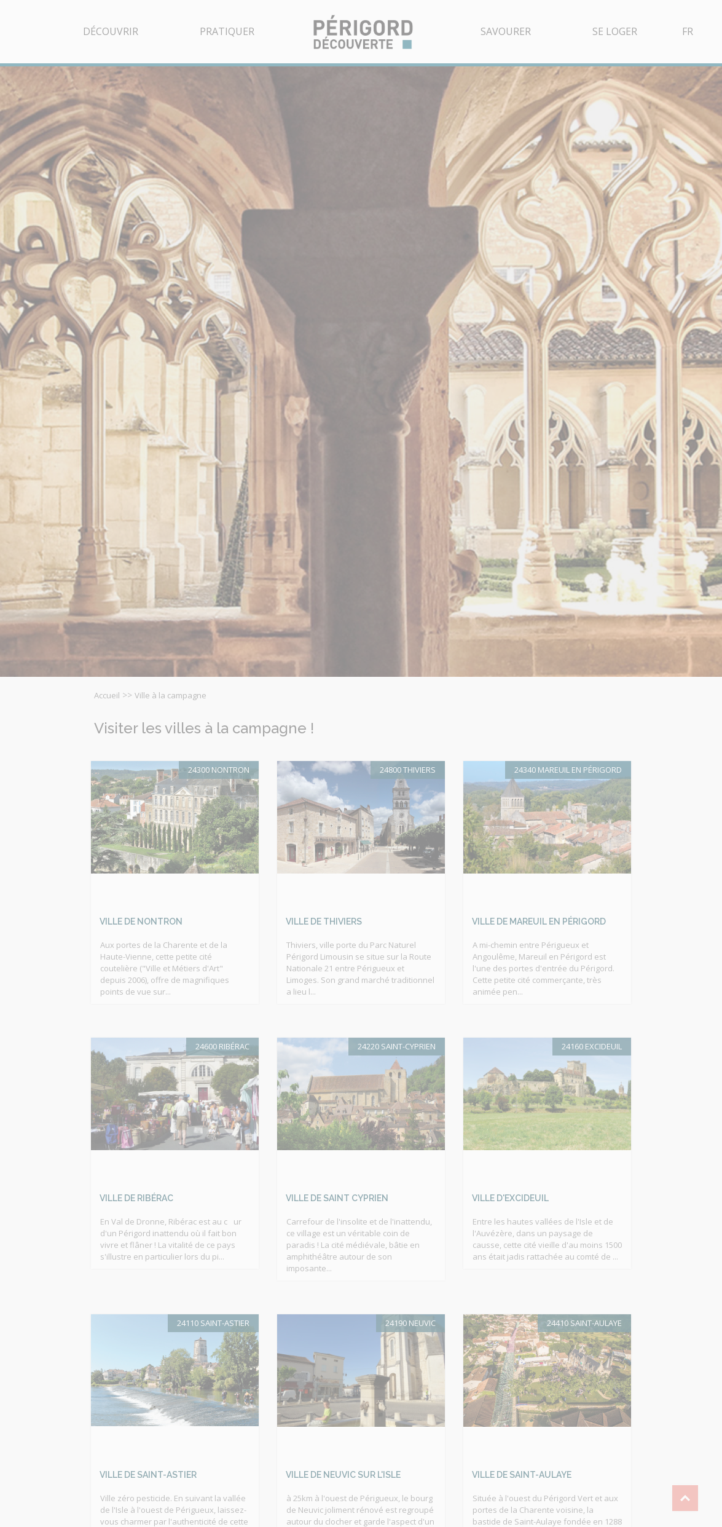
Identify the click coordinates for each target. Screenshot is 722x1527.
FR (687, 31)
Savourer (506, 31)
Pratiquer (227, 31)
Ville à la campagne (170, 695)
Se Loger (614, 31)
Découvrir (110, 31)
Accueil (107, 695)
